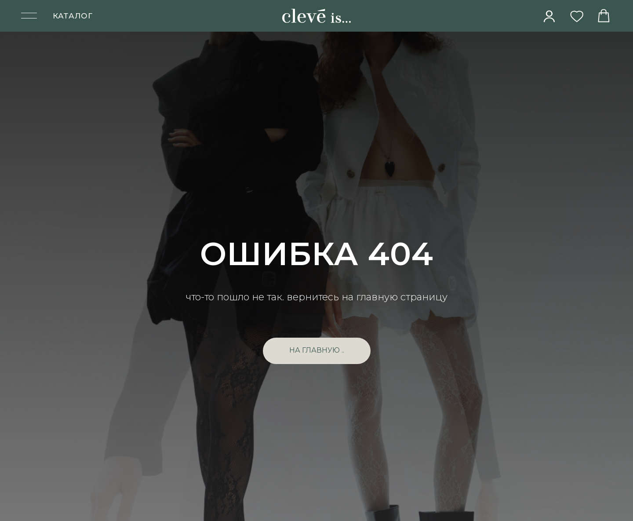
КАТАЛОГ (73, 15)
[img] (549, 16)
